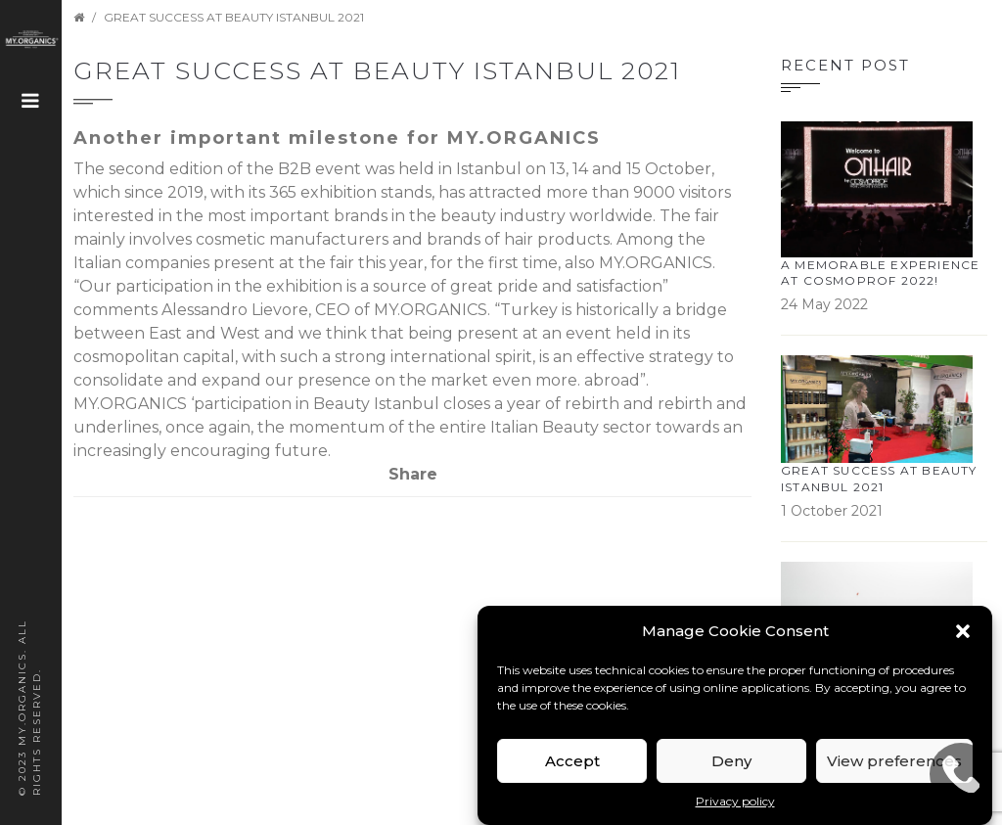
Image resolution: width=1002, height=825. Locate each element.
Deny (731, 761)
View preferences (894, 761)
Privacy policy (735, 801)
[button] (963, 631)
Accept (572, 761)
